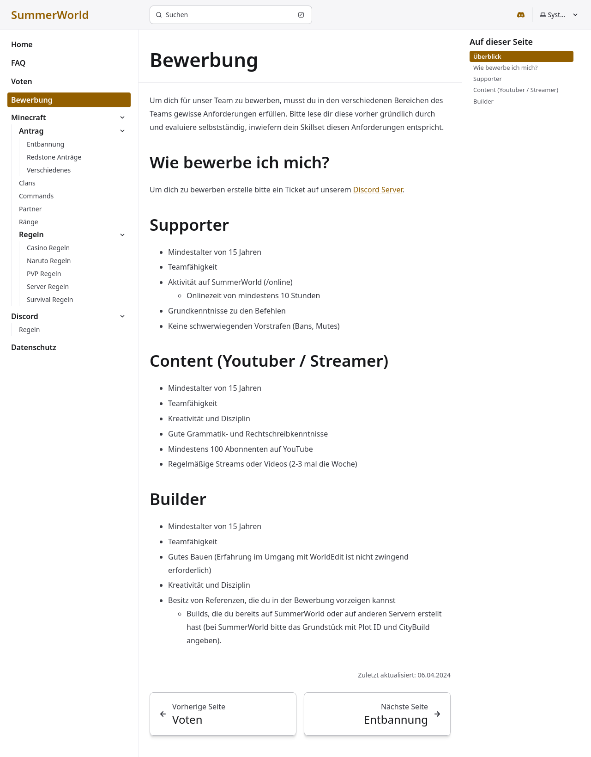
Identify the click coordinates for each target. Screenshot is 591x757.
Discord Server (378, 190)
